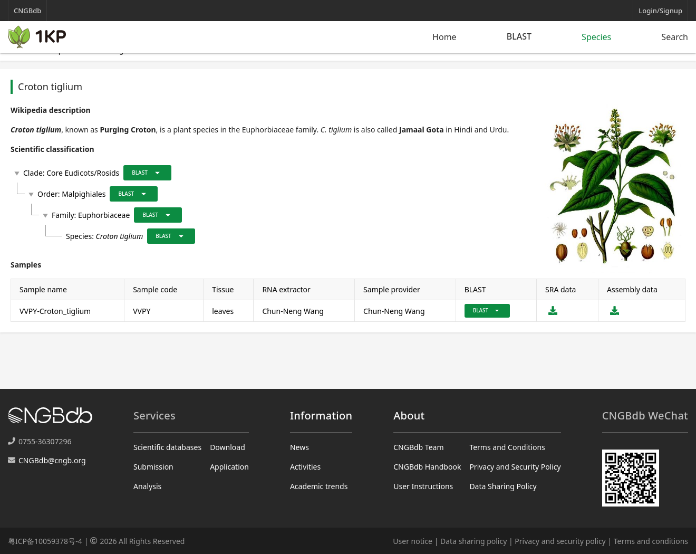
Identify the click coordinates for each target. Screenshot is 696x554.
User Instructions (423, 486)
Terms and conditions (651, 541)
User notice (412, 541)
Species (596, 37)
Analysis (147, 486)
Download (227, 447)
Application (229, 467)
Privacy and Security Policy (514, 467)
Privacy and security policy (560, 541)
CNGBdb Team (418, 447)
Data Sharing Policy (502, 486)
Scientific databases (167, 447)
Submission (153, 467)
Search (674, 37)
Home (444, 37)
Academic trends (319, 486)
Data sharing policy (473, 541)
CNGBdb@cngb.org (52, 460)
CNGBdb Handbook (427, 467)
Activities (305, 467)
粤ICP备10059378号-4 (45, 541)
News (299, 447)
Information (321, 415)
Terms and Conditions (507, 447)
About (408, 415)
